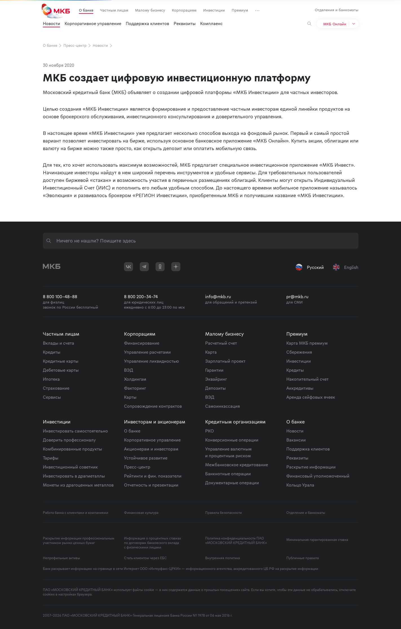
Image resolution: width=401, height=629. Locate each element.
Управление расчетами (147, 352)
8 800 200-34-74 (141, 296)
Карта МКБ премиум (307, 343)
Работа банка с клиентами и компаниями (75, 512)
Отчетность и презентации (151, 485)
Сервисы (52, 397)
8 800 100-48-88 (60, 296)
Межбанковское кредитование (236, 464)
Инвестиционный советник (70, 467)
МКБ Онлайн (334, 23)
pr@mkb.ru (297, 296)
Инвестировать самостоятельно (75, 431)
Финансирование (141, 343)
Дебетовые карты (61, 370)
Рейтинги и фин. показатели (152, 476)
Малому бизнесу (150, 10)
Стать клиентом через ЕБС (145, 558)
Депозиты (215, 388)
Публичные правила (302, 558)
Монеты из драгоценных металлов (78, 485)
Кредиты (51, 352)
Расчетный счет (221, 343)
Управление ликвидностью (151, 361)
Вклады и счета (58, 343)
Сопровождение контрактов (153, 406)
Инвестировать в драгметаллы (74, 476)
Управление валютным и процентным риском (228, 452)
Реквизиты (185, 23)
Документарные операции (232, 482)
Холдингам (135, 379)
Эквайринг (216, 379)
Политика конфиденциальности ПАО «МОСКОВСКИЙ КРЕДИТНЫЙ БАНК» (236, 540)
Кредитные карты (60, 361)
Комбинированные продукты (72, 449)
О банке (86, 10)
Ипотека (51, 379)
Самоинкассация (222, 406)
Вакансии (296, 440)
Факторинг (135, 388)
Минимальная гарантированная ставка (317, 539)
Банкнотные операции (228, 473)
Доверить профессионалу (69, 440)
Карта (211, 352)
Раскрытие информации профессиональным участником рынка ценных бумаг (78, 540)
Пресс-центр (77, 45)
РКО (209, 431)
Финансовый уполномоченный (317, 476)
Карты (130, 397)
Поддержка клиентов (147, 23)
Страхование (56, 388)
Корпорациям (184, 10)
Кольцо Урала (300, 485)
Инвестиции (214, 10)
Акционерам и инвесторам (151, 449)
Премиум (240, 10)
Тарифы (50, 458)
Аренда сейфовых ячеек (310, 397)
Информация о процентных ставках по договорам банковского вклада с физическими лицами (152, 543)
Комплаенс (211, 23)
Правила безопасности (223, 512)
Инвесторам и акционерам (154, 421)
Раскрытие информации (311, 467)
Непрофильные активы (61, 558)
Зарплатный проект (225, 361)
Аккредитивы (299, 388)
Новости (51, 23)
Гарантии (214, 370)
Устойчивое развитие (145, 458)
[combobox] (200, 241)
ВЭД (128, 370)
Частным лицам (114, 10)
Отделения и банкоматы (336, 9)
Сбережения (299, 352)
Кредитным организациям (235, 421)
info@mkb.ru (218, 296)
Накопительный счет (307, 379)
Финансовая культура (141, 512)
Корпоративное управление (93, 23)
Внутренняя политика (222, 558)
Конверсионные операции (231, 440)
